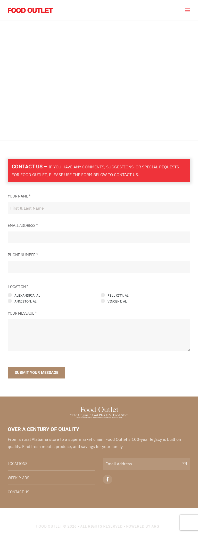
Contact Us (18, 491)
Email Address (23, 225)
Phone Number (23, 254)
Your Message (22, 313)
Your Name (19, 196)
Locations (17, 463)
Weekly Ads (18, 477)
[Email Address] (146, 464)
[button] (187, 10)
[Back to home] (30, 10)
